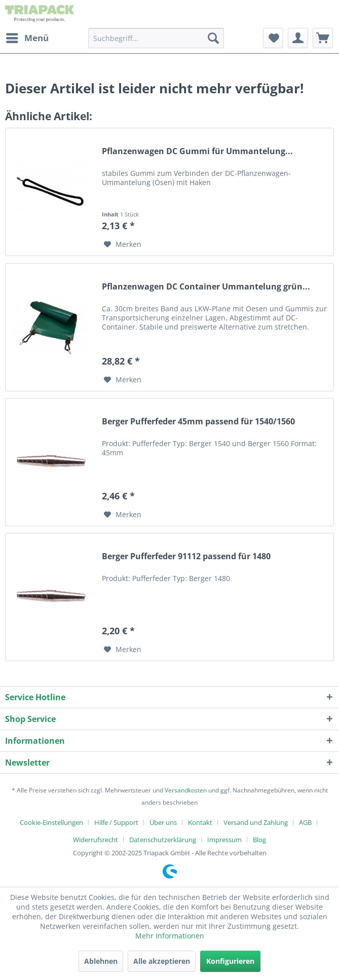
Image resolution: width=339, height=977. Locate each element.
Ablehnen (101, 961)
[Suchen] (213, 38)
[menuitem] (27, 38)
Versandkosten (186, 790)
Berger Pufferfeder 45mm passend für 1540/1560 (198, 421)
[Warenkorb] (323, 38)
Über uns (163, 822)
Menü (27, 37)
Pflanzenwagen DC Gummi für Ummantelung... (197, 151)
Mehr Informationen (169, 935)
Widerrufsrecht (95, 839)
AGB (305, 822)
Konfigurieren (230, 961)
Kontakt (200, 822)
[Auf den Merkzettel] (122, 244)
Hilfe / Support (116, 822)
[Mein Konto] (298, 38)
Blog (259, 839)
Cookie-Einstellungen (51, 822)
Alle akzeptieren (161, 961)
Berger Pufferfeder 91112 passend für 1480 (186, 556)
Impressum (224, 839)
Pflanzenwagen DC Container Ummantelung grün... (206, 286)
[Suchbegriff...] (156, 38)
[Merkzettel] (273, 38)
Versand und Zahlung (255, 822)
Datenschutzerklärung (162, 839)
